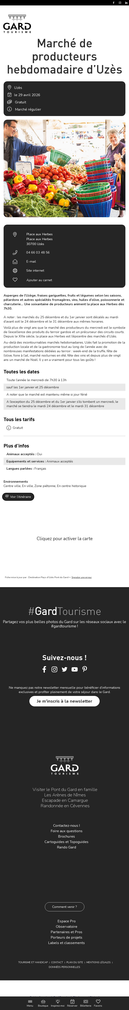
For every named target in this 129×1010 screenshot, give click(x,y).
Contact (57, 962)
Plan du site (74, 962)
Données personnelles (64, 967)
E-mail (31, 261)
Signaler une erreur (82, 577)
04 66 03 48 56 (38, 252)
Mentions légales (98, 962)
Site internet (35, 270)
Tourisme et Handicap (33, 962)
